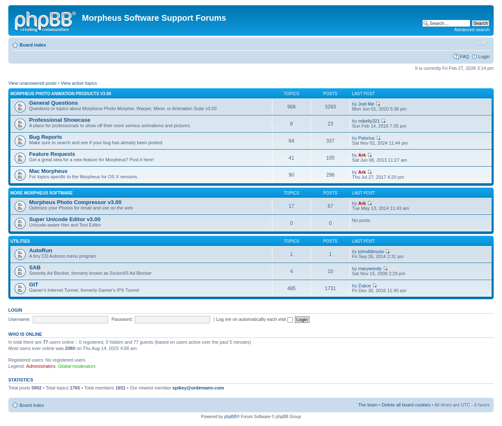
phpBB (230, 416)
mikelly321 (369, 120)
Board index (33, 44)
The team (367, 404)
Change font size (483, 43)
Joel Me (366, 103)
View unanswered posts (32, 83)
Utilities (20, 241)
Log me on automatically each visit (254, 319)
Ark (362, 155)
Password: (122, 319)
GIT (33, 284)
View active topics (79, 83)
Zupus (364, 285)
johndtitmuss (371, 251)
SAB (35, 267)
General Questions (53, 103)
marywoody (369, 268)
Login (484, 56)
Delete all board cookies (406, 404)
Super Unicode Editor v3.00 (64, 219)
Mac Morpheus (48, 171)
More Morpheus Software (41, 193)
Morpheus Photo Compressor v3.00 (75, 202)
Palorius (366, 137)
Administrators (40, 366)
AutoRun (40, 250)
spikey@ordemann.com (198, 387)
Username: (19, 319)
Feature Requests (52, 154)
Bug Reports (45, 137)
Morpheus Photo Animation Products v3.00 (60, 93)
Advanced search (472, 29)
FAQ (464, 56)
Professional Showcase (59, 120)
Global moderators (77, 366)
